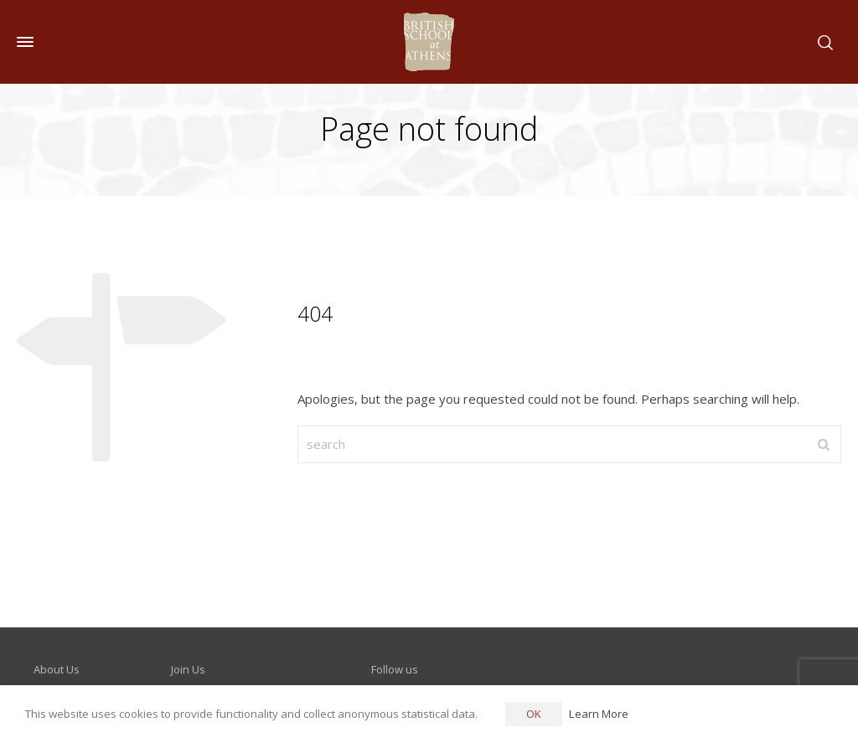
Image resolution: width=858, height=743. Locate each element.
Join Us (188, 669)
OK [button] (533, 713)
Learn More (598, 713)
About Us (57, 669)
